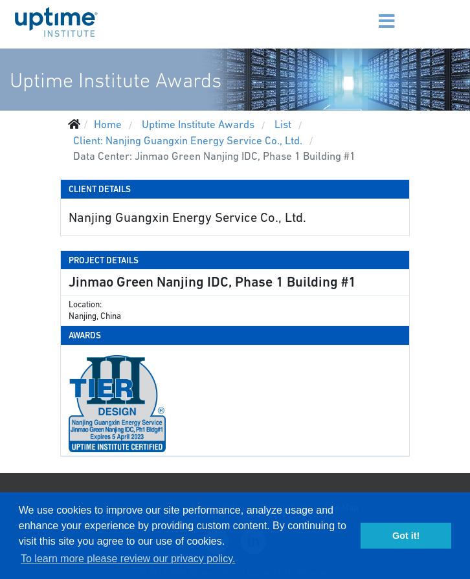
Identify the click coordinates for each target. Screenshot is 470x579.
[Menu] (369, 13)
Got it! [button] (406, 535)
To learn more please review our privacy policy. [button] (128, 558)
